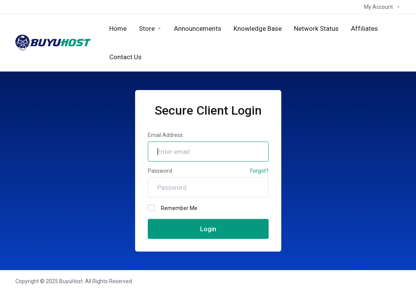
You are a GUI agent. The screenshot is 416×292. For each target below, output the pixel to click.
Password (160, 171)
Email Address (165, 135)
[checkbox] (151, 207)
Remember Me (172, 207)
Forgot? (259, 171)
